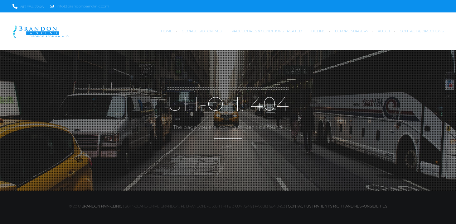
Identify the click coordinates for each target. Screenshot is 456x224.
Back (228, 146)
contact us (299, 206)
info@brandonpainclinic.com (79, 6)
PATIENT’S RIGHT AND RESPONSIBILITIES (350, 206)
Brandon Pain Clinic (101, 206)
